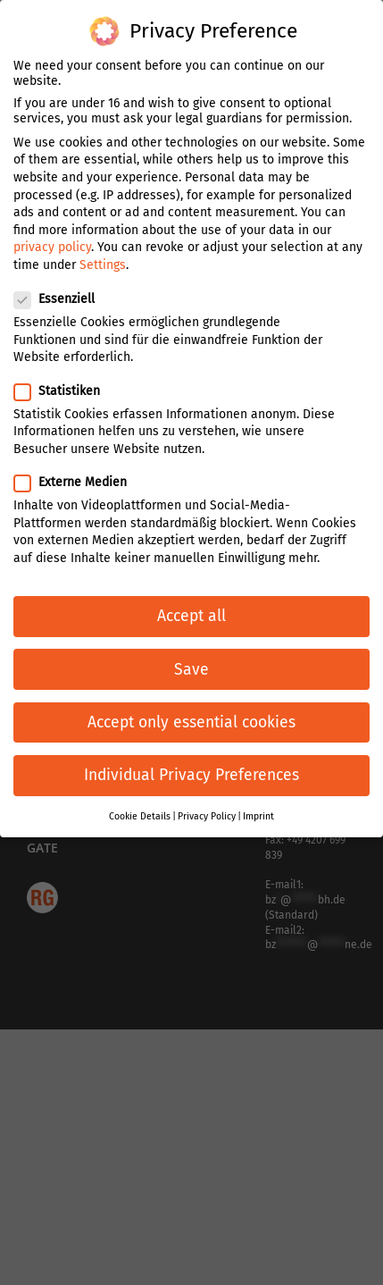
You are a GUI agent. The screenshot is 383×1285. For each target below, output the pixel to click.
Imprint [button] (258, 815)
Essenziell (61, 298)
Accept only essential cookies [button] (191, 720)
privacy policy (52, 246)
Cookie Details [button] (140, 815)
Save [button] (191, 668)
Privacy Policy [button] (207, 815)
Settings (102, 264)
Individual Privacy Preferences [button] (191, 774)
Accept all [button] (191, 615)
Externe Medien (77, 481)
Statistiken (64, 389)
